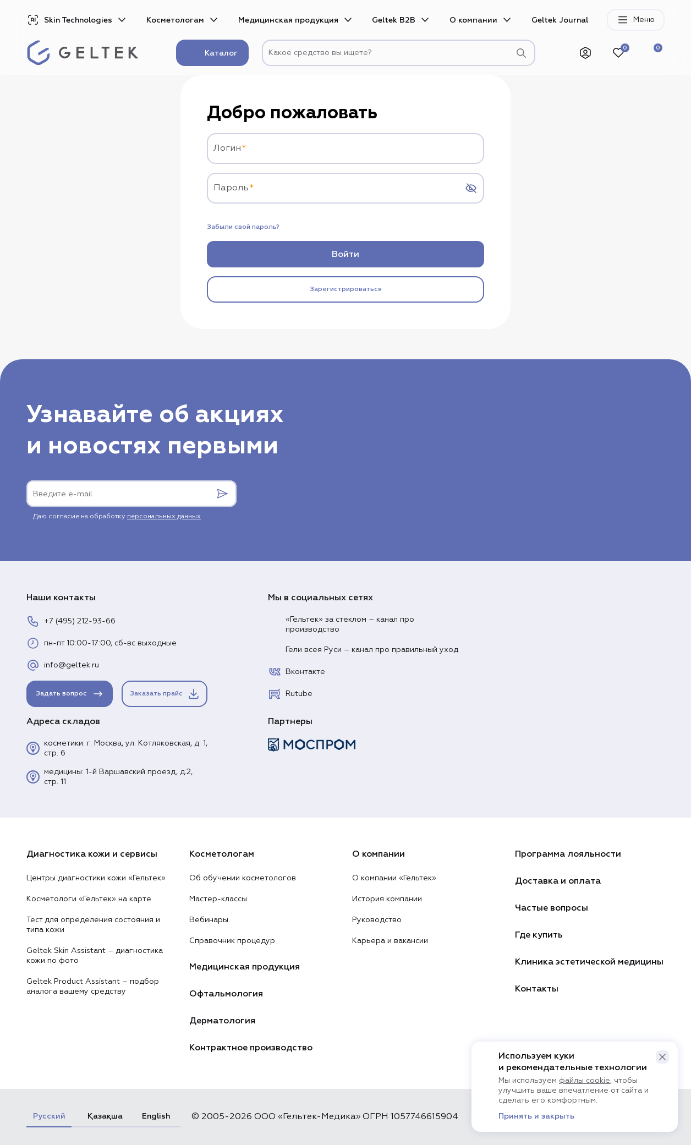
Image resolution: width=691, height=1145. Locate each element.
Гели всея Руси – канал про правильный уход (363, 649)
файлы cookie (584, 1080)
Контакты (536, 988)
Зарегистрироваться (346, 289)
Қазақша (103, 1116)
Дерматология (222, 1020)
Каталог (212, 52)
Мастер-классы (218, 899)
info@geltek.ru (62, 665)
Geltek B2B (393, 20)
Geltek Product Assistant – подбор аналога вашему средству (92, 986)
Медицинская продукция (288, 20)
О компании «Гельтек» (394, 878)
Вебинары (208, 920)
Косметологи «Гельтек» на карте (88, 899)
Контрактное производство (250, 1047)
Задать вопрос (70, 693)
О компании (473, 20)
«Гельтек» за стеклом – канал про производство (341, 624)
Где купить (539, 934)
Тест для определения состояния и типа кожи (93, 925)
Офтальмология (226, 993)
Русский (49, 1116)
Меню (636, 19)
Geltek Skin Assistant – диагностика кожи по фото (94, 956)
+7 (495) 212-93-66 (71, 621)
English (156, 1116)
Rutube (290, 693)
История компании (387, 899)
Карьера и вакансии (390, 941)
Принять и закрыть (536, 1116)
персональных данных (164, 516)
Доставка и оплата (558, 880)
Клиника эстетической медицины (589, 961)
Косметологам (175, 20)
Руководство (377, 920)
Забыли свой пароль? (243, 227)
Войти (345, 254)
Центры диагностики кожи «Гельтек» (96, 878)
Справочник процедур (232, 941)
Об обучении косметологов (242, 878)
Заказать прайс (165, 693)
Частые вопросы (551, 907)
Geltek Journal (559, 20)
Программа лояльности (568, 853)
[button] (662, 1057)
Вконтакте (296, 671)
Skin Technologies (69, 19)
